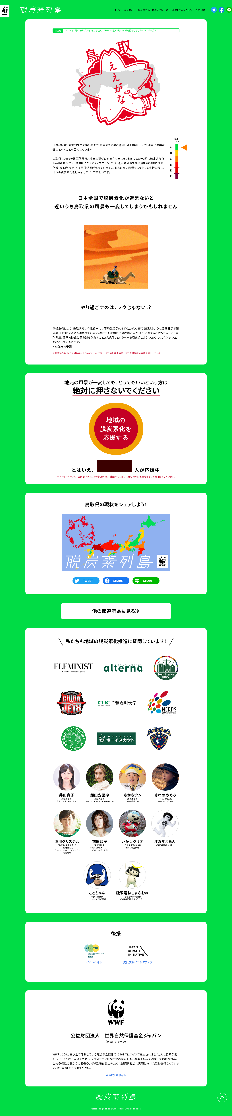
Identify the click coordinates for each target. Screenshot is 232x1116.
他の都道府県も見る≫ (116, 610)
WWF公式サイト (116, 1075)
